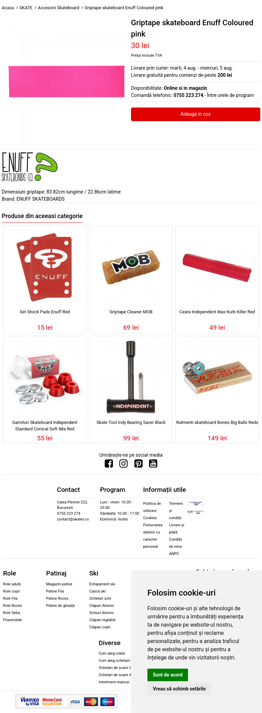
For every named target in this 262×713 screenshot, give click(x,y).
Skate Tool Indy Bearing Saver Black (131, 422)
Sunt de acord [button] (168, 675)
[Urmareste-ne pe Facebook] (109, 465)
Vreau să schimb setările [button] (179, 688)
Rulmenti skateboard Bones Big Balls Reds (217, 422)
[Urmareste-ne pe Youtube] (153, 465)
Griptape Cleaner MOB (131, 311)
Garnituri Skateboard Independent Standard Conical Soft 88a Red (44, 425)
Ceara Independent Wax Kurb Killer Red (217, 311)
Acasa (8, 7)
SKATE (25, 7)
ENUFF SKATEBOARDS (40, 199)
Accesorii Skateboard (58, 7)
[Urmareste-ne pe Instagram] (123, 465)
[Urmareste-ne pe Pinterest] (138, 465)
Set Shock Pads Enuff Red (45, 311)
